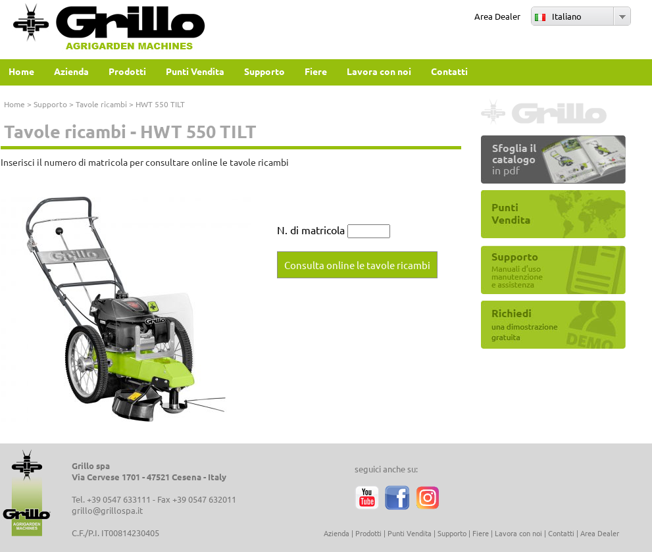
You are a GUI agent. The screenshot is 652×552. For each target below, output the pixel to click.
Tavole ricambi (101, 104)
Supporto (50, 104)
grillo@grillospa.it (107, 510)
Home (14, 104)
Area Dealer (497, 16)
